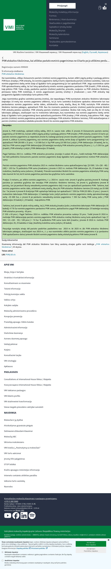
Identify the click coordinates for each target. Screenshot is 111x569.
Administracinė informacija (15, 327)
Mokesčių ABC (10, 436)
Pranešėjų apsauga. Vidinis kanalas (19, 322)
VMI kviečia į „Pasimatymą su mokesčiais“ (22, 447)
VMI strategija (10, 360)
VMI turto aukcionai (12, 453)
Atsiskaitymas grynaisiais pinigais (18, 425)
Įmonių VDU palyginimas (14, 458)
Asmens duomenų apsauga (15, 338)
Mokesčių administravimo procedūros (20, 311)
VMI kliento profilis (12, 396)
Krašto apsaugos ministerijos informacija (22, 470)
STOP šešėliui (10, 464)
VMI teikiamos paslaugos (15, 390)
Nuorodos (8, 486)
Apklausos (8, 366)
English (85, 52)
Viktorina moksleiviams (14, 442)
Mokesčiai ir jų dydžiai (13, 420)
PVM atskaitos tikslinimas (13, 74)
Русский (93, 52)
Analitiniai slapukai (10, 560)
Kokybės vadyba (11, 305)
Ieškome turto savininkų (14, 481)
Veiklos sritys (9, 299)
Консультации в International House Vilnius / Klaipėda (27, 384)
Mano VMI (20, 510)
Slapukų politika (22, 548)
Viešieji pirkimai (10, 344)
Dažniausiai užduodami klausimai (18, 431)
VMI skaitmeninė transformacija (18, 401)
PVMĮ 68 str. (11, 254)
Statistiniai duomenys (13, 333)
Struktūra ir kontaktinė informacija (19, 277)
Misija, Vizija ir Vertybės (14, 272)
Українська (102, 52)
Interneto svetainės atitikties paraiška (20, 475)
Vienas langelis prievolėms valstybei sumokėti (23, 407)
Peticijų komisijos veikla (14, 294)
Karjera (7, 349)
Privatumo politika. (38, 548)
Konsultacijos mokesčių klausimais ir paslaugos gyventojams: (30, 498)
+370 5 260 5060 (11, 501)
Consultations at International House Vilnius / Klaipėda (27, 379)
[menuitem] (63, 12)
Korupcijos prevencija (13, 316)
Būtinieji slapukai (10, 552)
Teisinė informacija (12, 288)
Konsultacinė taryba (12, 355)
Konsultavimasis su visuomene (17, 283)
